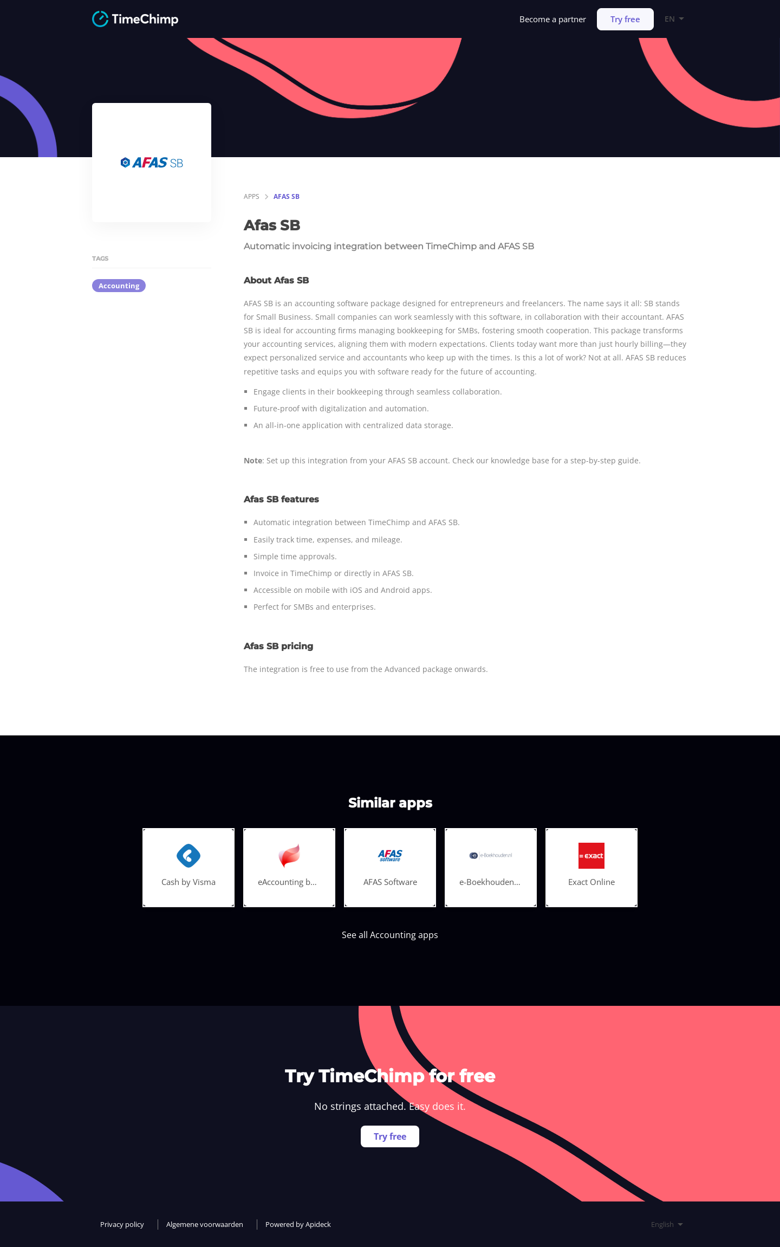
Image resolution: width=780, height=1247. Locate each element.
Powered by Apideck (298, 1224)
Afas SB (287, 196)
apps (251, 196)
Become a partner (552, 19)
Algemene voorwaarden (204, 1224)
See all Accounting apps (390, 935)
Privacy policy (122, 1224)
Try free (625, 19)
